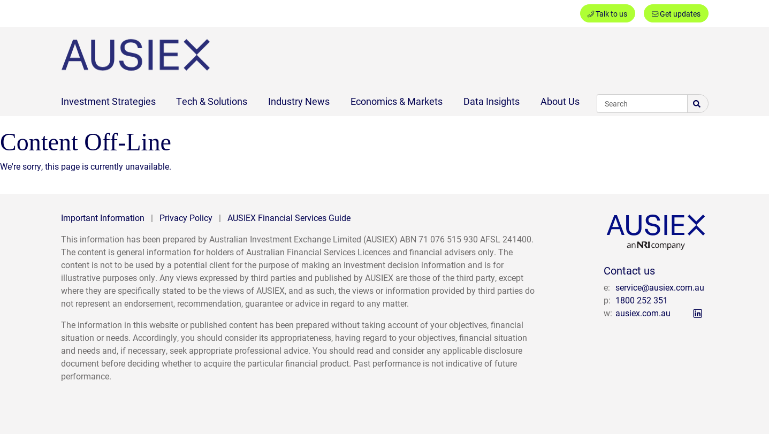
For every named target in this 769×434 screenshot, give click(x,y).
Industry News (299, 101)
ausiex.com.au (643, 312)
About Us (560, 101)
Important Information (102, 217)
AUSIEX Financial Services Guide (289, 217)
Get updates (676, 14)
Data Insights (491, 101)
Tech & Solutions (211, 101)
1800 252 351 (641, 300)
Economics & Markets (397, 101)
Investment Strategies (108, 101)
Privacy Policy (185, 217)
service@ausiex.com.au (659, 287)
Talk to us (607, 14)
